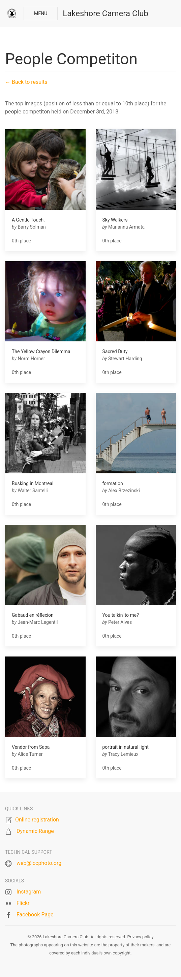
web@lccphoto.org (39, 863)
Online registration (37, 819)
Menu (40, 13)
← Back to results (26, 82)
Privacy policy (140, 936)
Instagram (29, 891)
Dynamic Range (35, 831)
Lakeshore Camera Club (105, 13)
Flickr (23, 903)
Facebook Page (35, 914)
